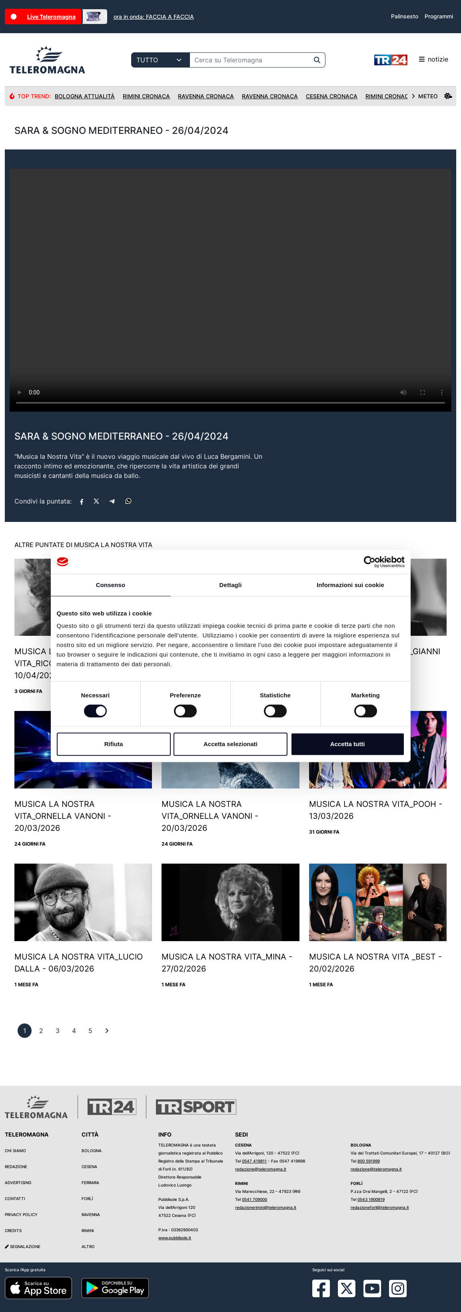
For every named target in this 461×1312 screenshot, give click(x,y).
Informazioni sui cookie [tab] (350, 584)
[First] (107, 1030)
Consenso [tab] (110, 584)
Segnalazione (22, 1246)
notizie (411, 60)
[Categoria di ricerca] (160, 60)
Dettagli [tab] (231, 584)
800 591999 (368, 1161)
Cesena (89, 1166)
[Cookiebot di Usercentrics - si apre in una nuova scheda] (370, 562)
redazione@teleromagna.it (260, 1169)
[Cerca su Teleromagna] (249, 60)
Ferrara (90, 1182)
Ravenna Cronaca (206, 96)
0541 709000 (254, 1199)
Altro (88, 1246)
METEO (431, 96)
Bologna (92, 1150)
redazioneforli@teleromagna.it (380, 1207)
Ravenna (91, 1214)
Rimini (88, 1230)
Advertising (18, 1182)
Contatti (15, 1198)
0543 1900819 (371, 1199)
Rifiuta (113, 744)
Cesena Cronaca (331, 96)
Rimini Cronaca (146, 96)
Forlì (87, 1198)
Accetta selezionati (230, 744)
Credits (13, 1230)
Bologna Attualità (85, 96)
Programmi (439, 16)
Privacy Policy (21, 1214)
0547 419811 (254, 1161)
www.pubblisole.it (174, 1237)
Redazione (16, 1166)
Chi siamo (15, 1150)
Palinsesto (404, 16)
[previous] (25, 1030)
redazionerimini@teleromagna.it (265, 1207)
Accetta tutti (347, 744)
